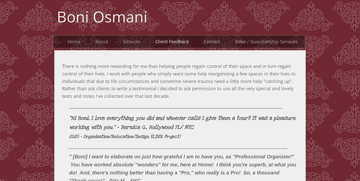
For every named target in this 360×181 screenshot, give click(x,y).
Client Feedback (172, 41)
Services (132, 41)
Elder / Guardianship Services (266, 41)
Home (74, 41)
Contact (212, 41)
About (102, 41)
